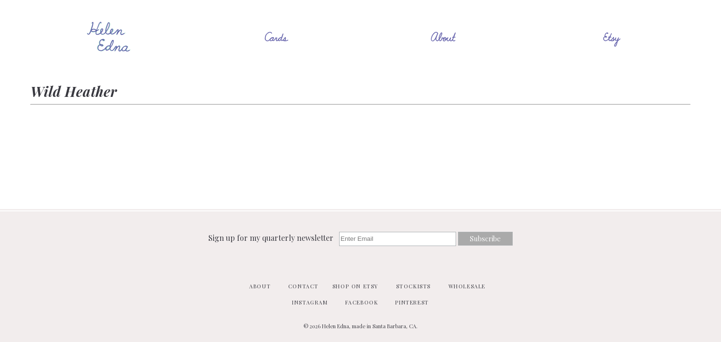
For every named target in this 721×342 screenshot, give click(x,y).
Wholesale (467, 286)
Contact (303, 286)
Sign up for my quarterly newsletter (271, 238)
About (260, 286)
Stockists (413, 286)
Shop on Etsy (355, 286)
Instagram (310, 302)
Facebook (362, 302)
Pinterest (412, 302)
